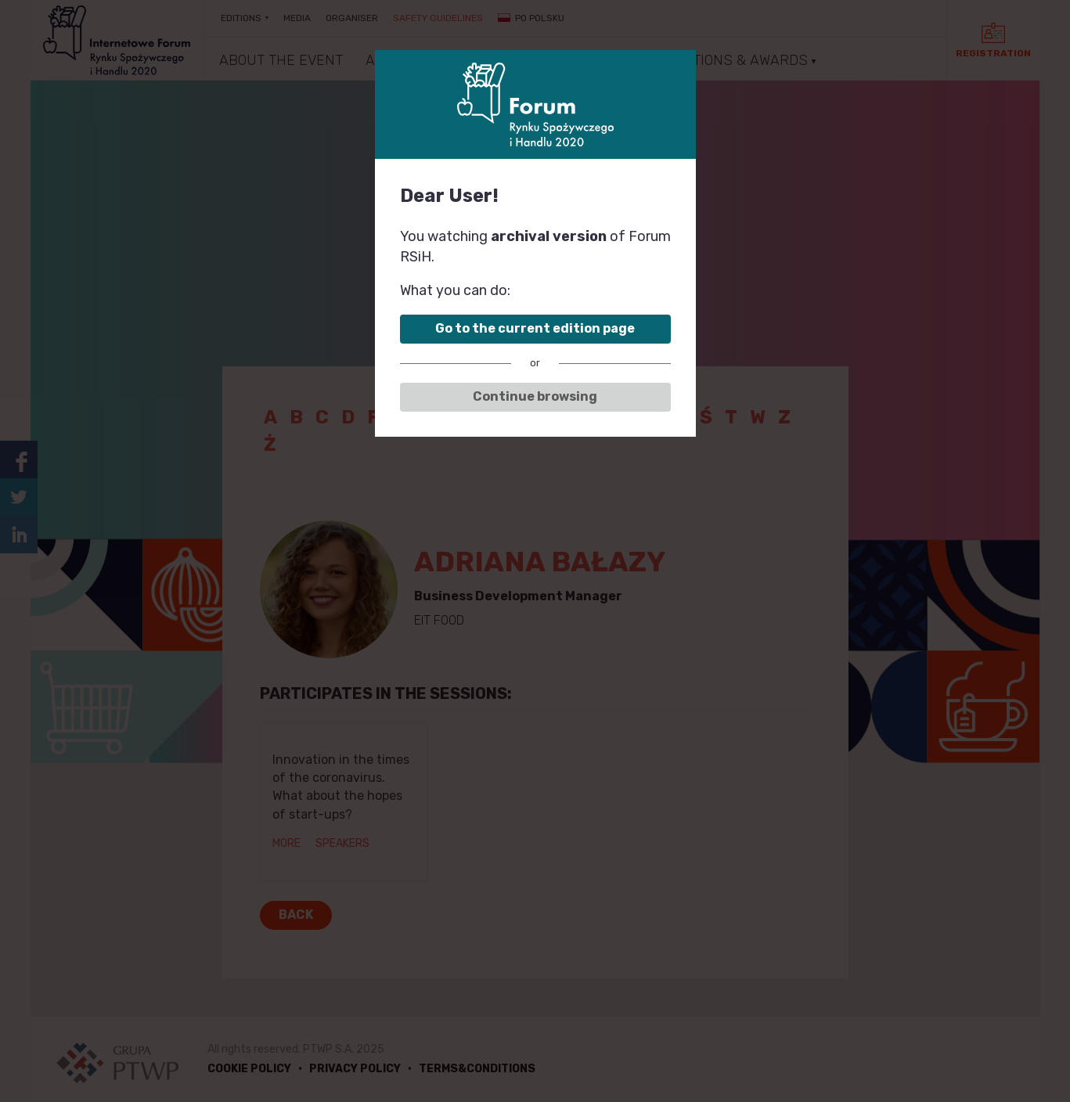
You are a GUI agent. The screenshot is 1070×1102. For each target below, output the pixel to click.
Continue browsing (535, 396)
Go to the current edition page (535, 328)
